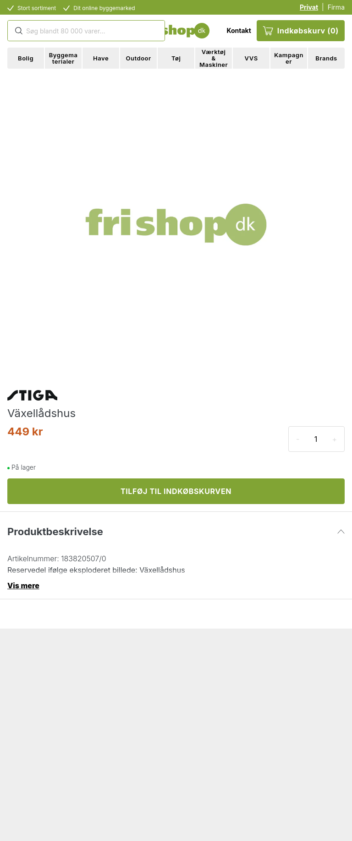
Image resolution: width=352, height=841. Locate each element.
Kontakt (238, 30)
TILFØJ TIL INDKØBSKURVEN (176, 491)
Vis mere (23, 585)
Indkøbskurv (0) (301, 30)
